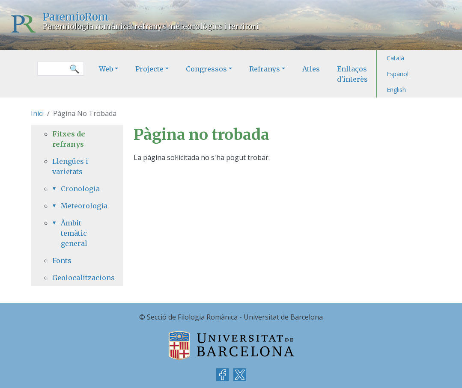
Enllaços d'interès (352, 74)
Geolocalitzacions (77, 277)
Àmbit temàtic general (74, 233)
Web (106, 69)
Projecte (149, 69)
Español (397, 74)
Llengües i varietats (70, 166)
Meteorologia (81, 205)
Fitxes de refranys (68, 139)
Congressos (206, 69)
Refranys (264, 69)
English (396, 90)
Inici (37, 113)
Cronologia (80, 188)
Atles (311, 69)
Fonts (62, 260)
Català (395, 58)
